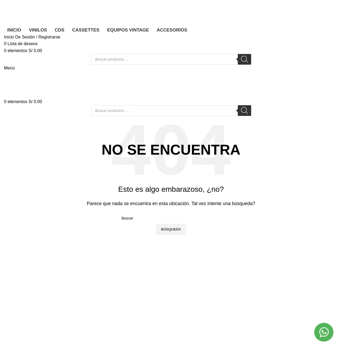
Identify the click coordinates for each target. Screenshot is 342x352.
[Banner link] (171, 176)
